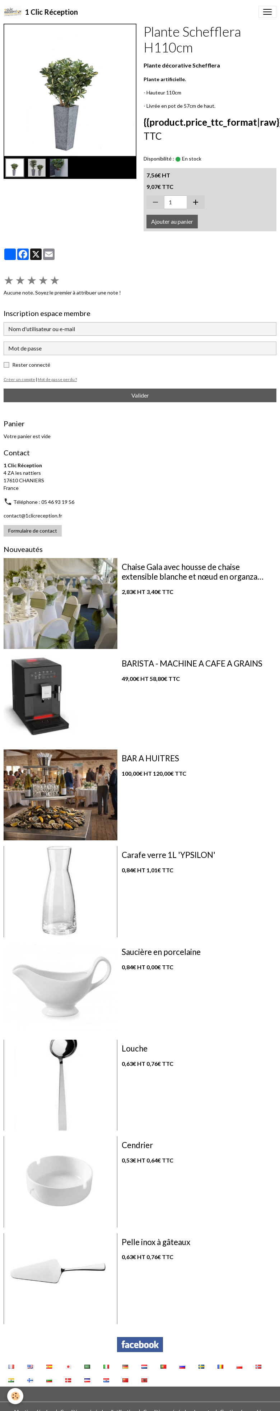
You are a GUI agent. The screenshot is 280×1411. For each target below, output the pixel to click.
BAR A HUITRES (150, 758)
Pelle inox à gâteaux (156, 1242)
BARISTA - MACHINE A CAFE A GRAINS (192, 663)
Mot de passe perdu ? (57, 379)
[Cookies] (15, 1396)
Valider (140, 395)
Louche (135, 1048)
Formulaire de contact (32, 531)
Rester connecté (31, 365)
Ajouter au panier (172, 221)
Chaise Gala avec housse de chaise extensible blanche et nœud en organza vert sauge (189, 572)
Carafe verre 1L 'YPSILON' (168, 855)
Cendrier (137, 1145)
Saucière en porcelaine (161, 952)
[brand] (41, 12)
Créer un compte (19, 379)
